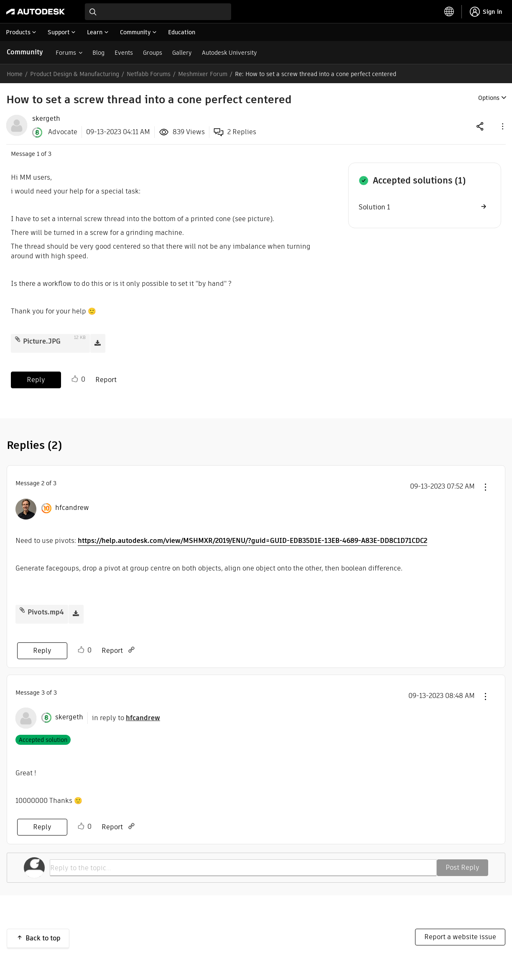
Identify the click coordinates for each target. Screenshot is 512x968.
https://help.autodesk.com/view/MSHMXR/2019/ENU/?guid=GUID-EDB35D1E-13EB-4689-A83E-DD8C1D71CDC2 (252, 540)
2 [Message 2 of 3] (42, 483)
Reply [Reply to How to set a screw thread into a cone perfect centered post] (36, 380)
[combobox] (158, 11)
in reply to (126, 718)
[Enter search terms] (158, 11)
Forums (66, 52)
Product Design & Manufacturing (74, 74)
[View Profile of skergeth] (46, 119)
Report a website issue (460, 937)
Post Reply (462, 867)
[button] (502, 126)
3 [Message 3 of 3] (43, 692)
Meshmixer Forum (202, 74)
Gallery (182, 52)
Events (124, 52)
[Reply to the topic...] (243, 867)
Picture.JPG (42, 341)
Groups (152, 52)
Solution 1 (374, 207)
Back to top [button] (43, 938)
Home (15, 74)
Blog (98, 52)
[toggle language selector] (449, 11)
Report (106, 380)
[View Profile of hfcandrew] (72, 508)
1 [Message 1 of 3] (38, 154)
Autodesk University (229, 52)
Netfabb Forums (149, 74)
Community (25, 52)
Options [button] (488, 98)
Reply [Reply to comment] (42, 650)
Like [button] (74, 379)
